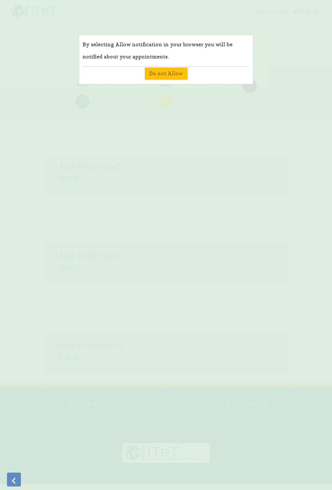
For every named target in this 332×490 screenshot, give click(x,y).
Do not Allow (166, 73)
